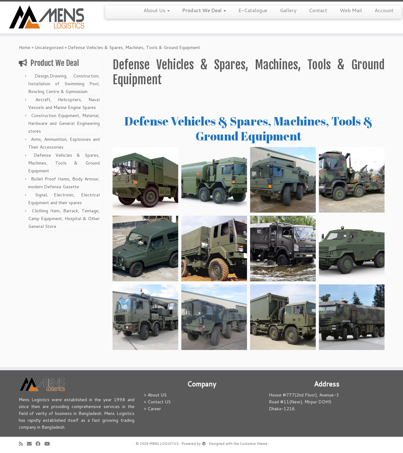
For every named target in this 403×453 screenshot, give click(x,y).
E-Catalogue (253, 10)
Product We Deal (204, 10)
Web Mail (351, 10)
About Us (157, 10)
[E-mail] (31, 444)
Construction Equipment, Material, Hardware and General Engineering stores (64, 123)
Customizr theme (253, 443)
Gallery (288, 10)
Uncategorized (49, 47)
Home (24, 47)
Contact (318, 10)
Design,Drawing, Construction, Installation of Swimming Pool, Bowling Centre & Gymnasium (64, 84)
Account (384, 10)
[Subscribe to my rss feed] (23, 444)
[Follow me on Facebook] (40, 444)
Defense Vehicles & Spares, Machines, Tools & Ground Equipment (64, 163)
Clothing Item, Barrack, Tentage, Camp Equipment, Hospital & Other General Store (64, 218)
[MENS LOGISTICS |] (46, 17)
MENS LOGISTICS (164, 443)
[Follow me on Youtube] (49, 444)
